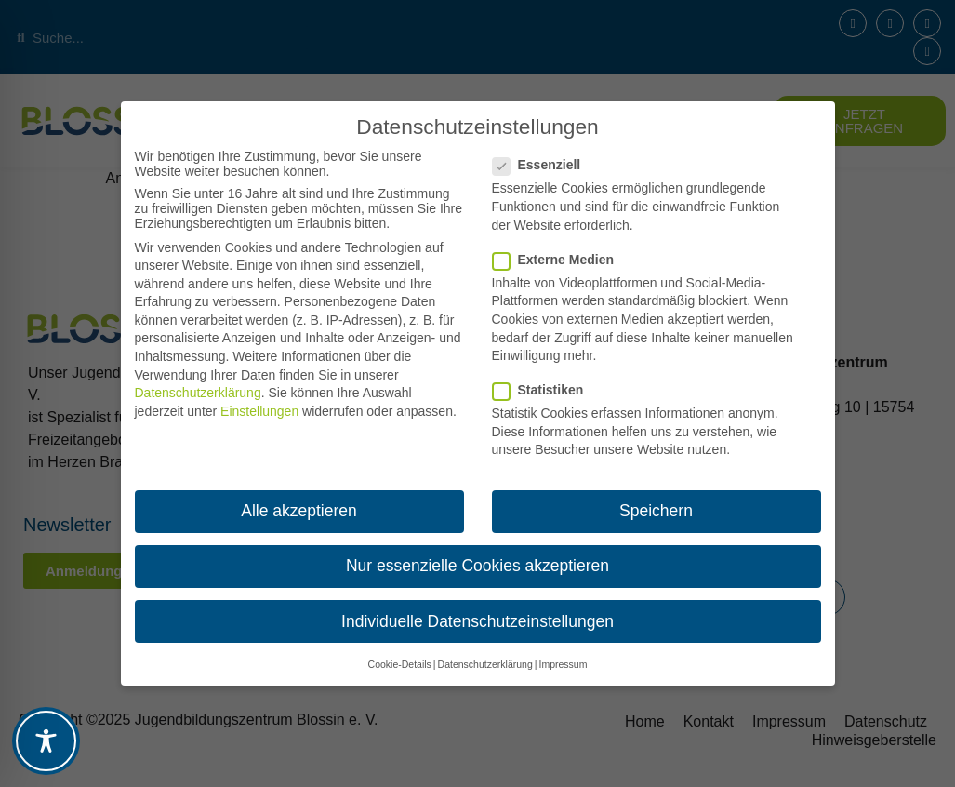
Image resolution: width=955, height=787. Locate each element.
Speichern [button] (656, 510)
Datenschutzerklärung (198, 392)
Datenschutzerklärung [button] (485, 664)
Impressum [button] (562, 664)
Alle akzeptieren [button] (299, 510)
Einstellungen (259, 411)
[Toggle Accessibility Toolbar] (46, 741)
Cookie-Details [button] (399, 664)
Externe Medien (559, 259)
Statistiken (544, 389)
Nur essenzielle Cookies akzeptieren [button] (477, 565)
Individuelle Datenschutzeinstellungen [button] (477, 621)
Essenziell (542, 164)
